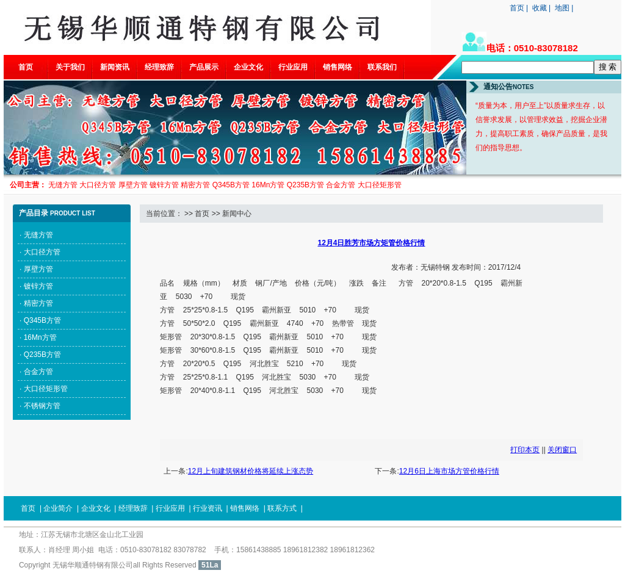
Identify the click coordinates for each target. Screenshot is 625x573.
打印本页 (525, 449)
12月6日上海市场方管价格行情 (449, 471)
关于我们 (70, 67)
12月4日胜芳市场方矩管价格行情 (371, 243)
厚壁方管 (38, 269)
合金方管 (38, 371)
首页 (517, 8)
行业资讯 (207, 508)
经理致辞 (159, 67)
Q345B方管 (42, 320)
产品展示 (204, 67)
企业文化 (248, 67)
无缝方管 (38, 235)
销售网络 (337, 67)
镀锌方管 (38, 286)
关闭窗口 (562, 449)
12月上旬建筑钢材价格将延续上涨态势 (250, 471)
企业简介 (58, 508)
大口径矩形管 (46, 388)
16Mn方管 (40, 337)
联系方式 (282, 508)
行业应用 (293, 67)
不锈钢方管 (42, 406)
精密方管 (38, 303)
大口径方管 (42, 252)
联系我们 (382, 67)
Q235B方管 (42, 354)
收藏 (539, 8)
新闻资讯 (114, 67)
